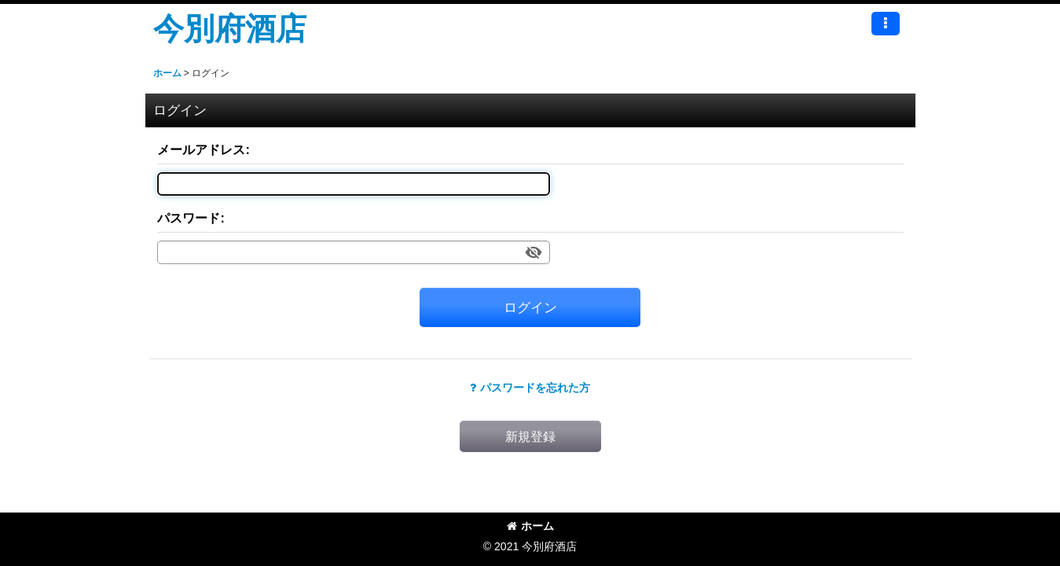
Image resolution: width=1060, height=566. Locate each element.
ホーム (530, 526)
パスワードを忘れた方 (530, 387)
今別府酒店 (229, 28)
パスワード (188, 218)
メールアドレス (201, 149)
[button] (885, 23)
